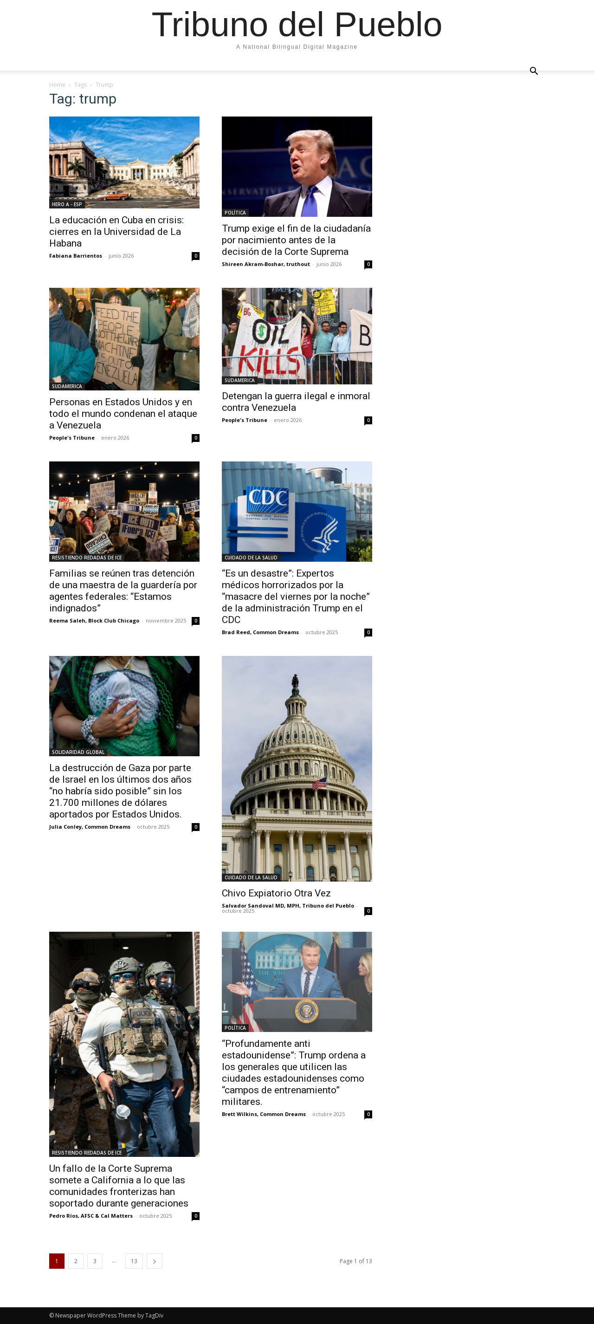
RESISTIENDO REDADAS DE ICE (87, 557)
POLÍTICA (235, 212)
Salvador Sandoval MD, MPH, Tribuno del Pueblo (288, 905)
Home (57, 85)
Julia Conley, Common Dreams (89, 826)
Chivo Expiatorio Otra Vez (276, 893)
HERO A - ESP (67, 204)
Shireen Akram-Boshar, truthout (266, 263)
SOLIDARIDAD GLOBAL (78, 752)
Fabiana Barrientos (75, 255)
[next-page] (154, 1261)
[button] (534, 71)
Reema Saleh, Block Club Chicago (94, 620)
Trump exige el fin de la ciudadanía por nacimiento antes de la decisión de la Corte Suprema (296, 240)
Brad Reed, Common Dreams (260, 632)
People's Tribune (72, 437)
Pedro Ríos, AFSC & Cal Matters (91, 1215)
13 (134, 1261)
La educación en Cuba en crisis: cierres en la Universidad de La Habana (116, 231)
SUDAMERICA (67, 386)
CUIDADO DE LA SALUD (251, 557)
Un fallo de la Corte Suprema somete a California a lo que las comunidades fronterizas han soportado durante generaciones (118, 1186)
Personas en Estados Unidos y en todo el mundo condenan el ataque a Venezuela (123, 413)
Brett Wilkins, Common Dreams (264, 1113)
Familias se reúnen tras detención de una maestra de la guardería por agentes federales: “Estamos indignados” (123, 591)
